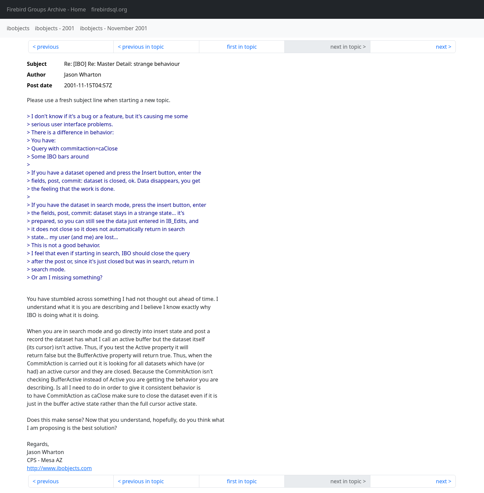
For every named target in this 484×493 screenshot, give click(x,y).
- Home (46, 9)
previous (47, 46)
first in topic (242, 46)
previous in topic (143, 46)
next (441, 46)
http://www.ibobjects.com (59, 468)
